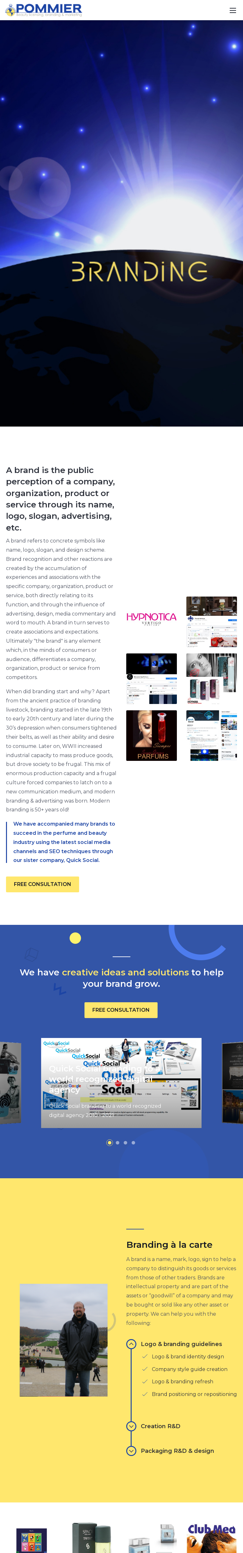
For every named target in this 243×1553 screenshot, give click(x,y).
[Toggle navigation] (232, 10)
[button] (109, 1357)
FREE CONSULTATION (42, 1099)
